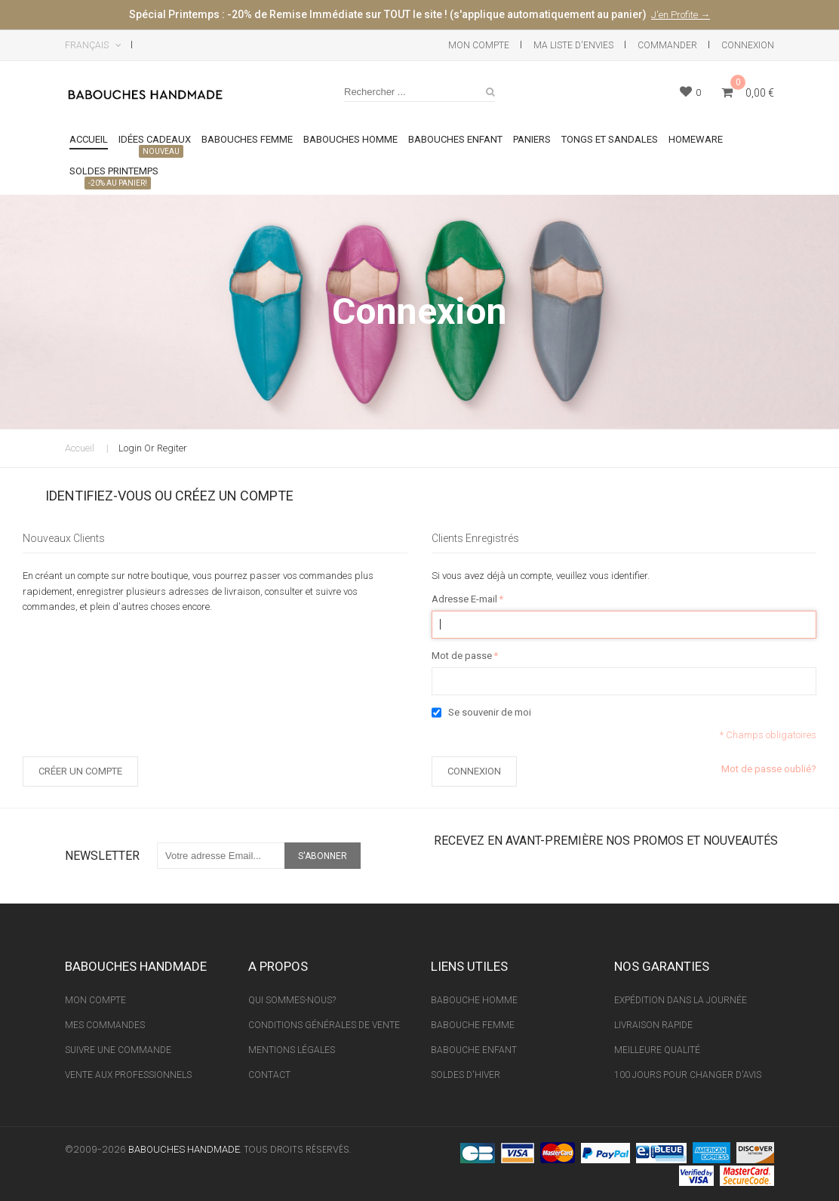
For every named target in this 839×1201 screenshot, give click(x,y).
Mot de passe (462, 656)
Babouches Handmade (184, 1149)
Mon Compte (478, 45)
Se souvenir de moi (489, 712)
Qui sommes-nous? (292, 1000)
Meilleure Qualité (657, 1050)
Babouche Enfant (474, 1050)
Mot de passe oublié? (768, 768)
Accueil (79, 448)
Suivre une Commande (118, 1050)
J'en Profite (675, 14)
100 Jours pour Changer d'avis (687, 1075)
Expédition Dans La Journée (680, 1000)
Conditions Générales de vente (324, 1025)
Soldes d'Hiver (465, 1075)
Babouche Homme (474, 1000)
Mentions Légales (291, 1050)
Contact (269, 1075)
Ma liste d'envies (573, 45)
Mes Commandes (105, 1025)
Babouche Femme (473, 1025)
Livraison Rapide (653, 1025)
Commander (667, 45)
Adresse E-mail (464, 599)
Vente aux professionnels (128, 1075)
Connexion (747, 45)
